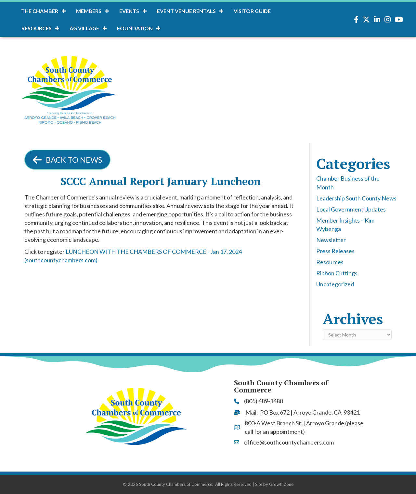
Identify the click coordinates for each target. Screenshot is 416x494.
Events (129, 11)
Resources (36, 28)
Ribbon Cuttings (337, 273)
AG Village (84, 28)
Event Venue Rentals (186, 11)
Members (88, 11)
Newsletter (331, 239)
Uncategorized (335, 284)
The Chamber (39, 11)
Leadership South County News (356, 198)
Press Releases (335, 250)
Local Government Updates (351, 209)
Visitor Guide (252, 11)
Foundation (135, 28)
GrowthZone (281, 484)
